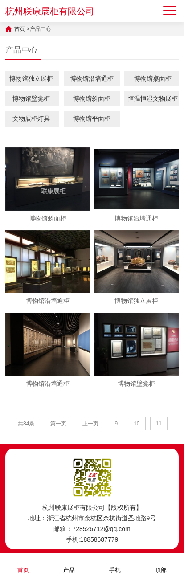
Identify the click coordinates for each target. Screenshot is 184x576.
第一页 (58, 424)
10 (136, 424)
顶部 (161, 564)
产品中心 (40, 29)
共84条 (26, 424)
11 (159, 424)
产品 (69, 564)
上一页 (90, 424)
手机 (115, 564)
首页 (19, 29)
